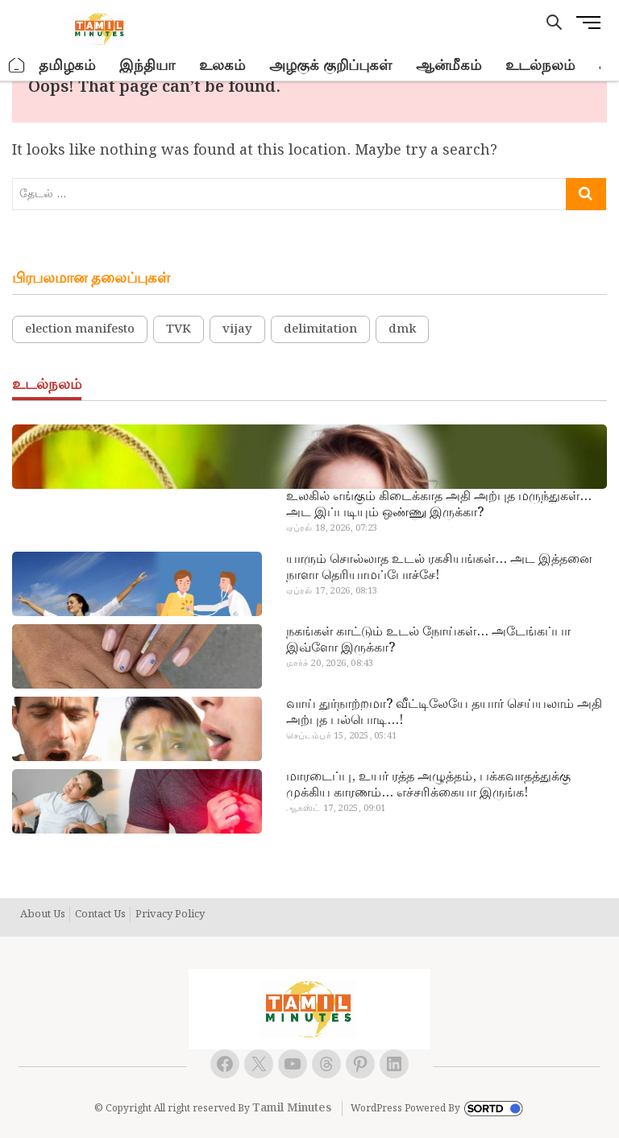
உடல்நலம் (540, 65)
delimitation (320, 329)
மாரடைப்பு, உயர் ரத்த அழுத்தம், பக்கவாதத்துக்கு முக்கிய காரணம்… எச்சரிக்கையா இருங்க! (428, 785)
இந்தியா (147, 65)
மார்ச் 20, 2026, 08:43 (330, 663)
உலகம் (222, 65)
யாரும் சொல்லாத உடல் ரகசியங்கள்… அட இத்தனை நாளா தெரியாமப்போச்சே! (439, 568)
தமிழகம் (67, 65)
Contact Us (100, 915)
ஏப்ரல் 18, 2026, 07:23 (332, 528)
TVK (178, 329)
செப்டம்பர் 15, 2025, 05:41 (341, 736)
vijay (237, 329)
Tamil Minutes (291, 1108)
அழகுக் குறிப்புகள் (330, 65)
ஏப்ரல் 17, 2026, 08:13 (332, 591)
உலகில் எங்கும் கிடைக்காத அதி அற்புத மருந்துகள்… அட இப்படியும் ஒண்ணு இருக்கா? (439, 505)
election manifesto (80, 329)
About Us (42, 915)
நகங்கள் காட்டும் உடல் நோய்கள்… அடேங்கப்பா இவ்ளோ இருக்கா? (428, 640)
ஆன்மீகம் (448, 65)
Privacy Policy (170, 915)
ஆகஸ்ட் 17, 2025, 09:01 (336, 808)
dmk (402, 329)
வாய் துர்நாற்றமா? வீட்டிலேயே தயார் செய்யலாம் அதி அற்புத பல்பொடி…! (444, 713)
